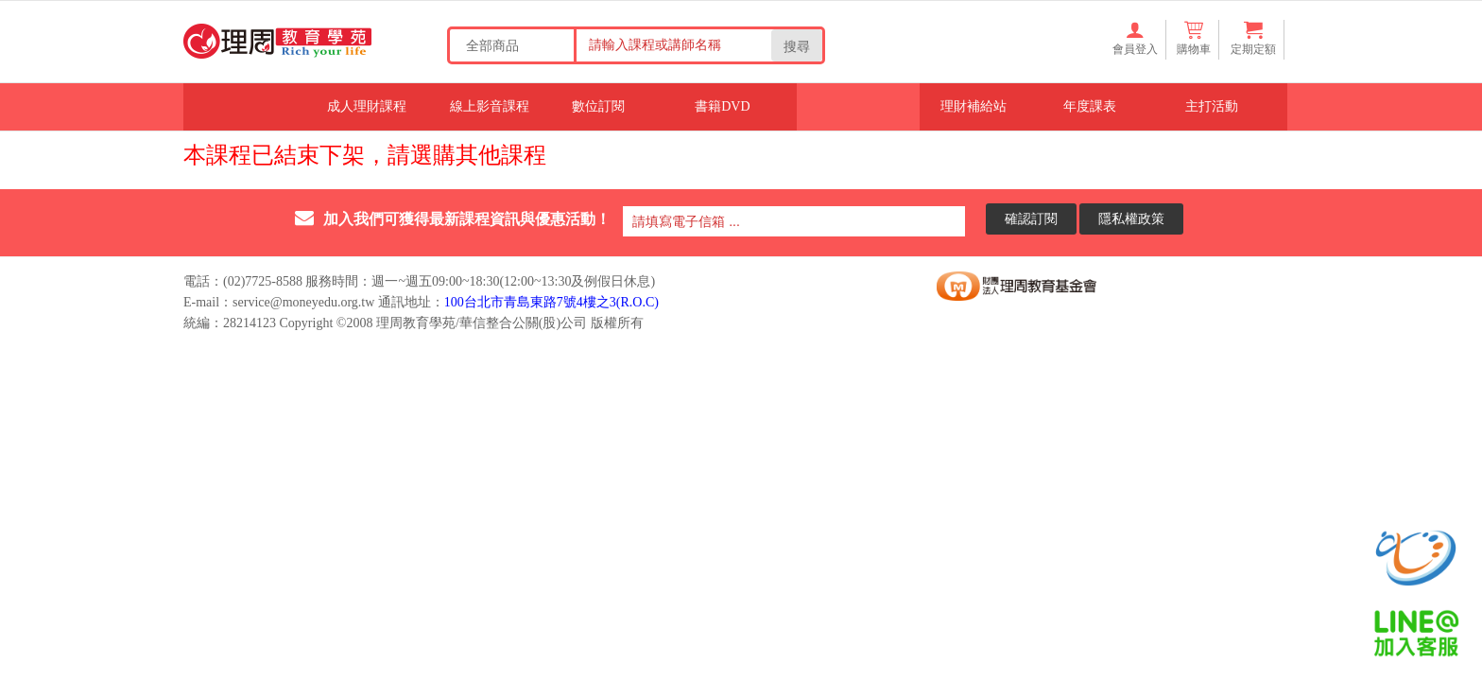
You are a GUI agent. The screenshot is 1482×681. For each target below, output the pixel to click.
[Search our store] (671, 44)
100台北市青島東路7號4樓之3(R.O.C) (551, 302)
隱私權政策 (1131, 218)
